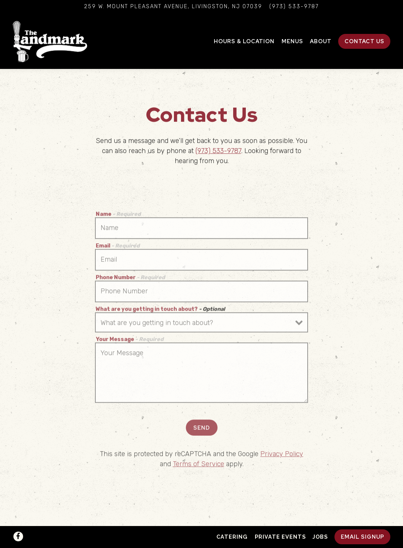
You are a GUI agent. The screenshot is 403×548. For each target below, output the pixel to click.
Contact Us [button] (364, 41)
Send (201, 429)
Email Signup (362, 536)
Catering (232, 536)
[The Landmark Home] (50, 41)
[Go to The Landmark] (173, 7)
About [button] (320, 41)
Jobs (320, 536)
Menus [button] (292, 41)
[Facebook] (18, 536)
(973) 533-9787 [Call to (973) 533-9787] (294, 6)
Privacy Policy (281, 456)
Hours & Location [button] (244, 41)
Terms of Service (198, 466)
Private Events (280, 536)
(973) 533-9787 (218, 152)
